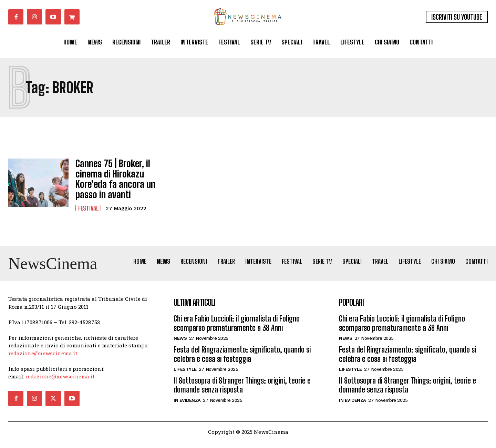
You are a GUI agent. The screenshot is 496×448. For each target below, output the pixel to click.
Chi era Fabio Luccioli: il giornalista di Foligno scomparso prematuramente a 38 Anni (237, 329)
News (180, 344)
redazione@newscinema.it (42, 359)
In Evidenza (187, 406)
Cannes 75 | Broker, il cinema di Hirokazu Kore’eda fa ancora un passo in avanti (111, 176)
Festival (88, 204)
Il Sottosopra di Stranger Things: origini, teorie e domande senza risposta (242, 391)
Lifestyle (185, 375)
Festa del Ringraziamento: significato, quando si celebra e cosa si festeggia (242, 360)
